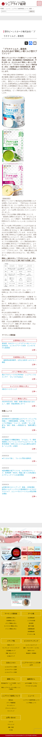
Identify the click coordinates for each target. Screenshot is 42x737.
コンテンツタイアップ (31, 645)
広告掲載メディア (10, 650)
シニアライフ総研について (10, 696)
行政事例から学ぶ (10, 620)
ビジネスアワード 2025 (11, 667)
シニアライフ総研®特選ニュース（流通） (22, 8)
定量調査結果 (31, 628)
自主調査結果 (31, 617)
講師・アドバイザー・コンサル (31, 647)
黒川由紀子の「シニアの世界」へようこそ (10, 684)
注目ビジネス (11, 663)
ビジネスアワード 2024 (11, 669)
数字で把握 (31, 626)
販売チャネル (31, 650)
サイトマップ (11, 711)
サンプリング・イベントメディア (10, 647)
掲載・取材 (11, 727)
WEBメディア (10, 645)
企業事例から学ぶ (10, 617)
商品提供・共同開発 (31, 653)
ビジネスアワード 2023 (11, 672)
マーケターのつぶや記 (31, 686)
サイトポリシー (11, 705)
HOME (2, 8)
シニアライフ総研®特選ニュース (31, 700)
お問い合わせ (11, 717)
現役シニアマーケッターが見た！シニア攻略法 (10, 688)
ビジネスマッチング (31, 641)
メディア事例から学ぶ (10, 623)
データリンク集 (31, 634)
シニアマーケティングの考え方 (31, 664)
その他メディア (11, 656)
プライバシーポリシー (10, 708)
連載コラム (11, 679)
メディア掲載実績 (10, 702)
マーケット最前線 (11, 613)
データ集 (31, 613)
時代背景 (31, 623)
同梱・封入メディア (11, 653)
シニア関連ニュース (31, 702)
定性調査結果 (31, 631)
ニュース (7, 8)
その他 (11, 730)
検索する (32, 11)
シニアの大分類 (31, 620)
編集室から (31, 679)
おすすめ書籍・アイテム (31, 683)
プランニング (11, 724)
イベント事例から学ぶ (10, 628)
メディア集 (11, 641)
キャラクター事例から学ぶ (11, 626)
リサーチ (11, 721)
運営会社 (11, 700)
